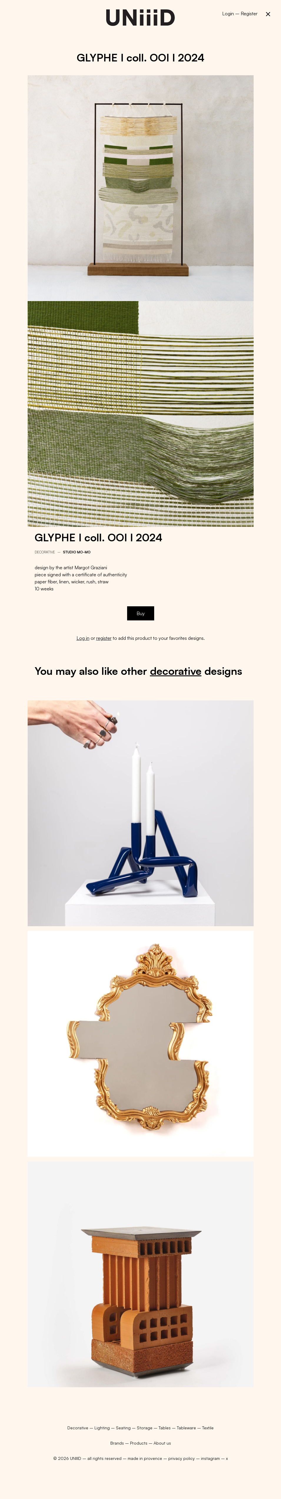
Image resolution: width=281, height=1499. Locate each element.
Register (249, 13)
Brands (117, 1442)
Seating (124, 1427)
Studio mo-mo (77, 552)
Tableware (187, 1427)
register (104, 638)
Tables (165, 1427)
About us (162, 1442)
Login (228, 13)
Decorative (45, 552)
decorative (176, 670)
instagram (210, 1458)
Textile (208, 1427)
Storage (145, 1427)
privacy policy (181, 1458)
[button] (268, 14)
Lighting (102, 1427)
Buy (141, 613)
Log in (83, 638)
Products (138, 1442)
